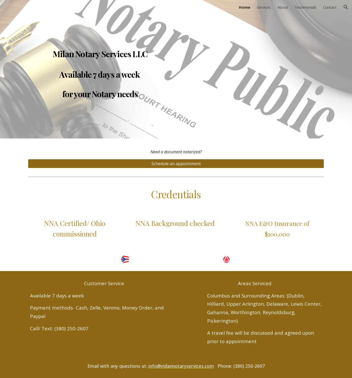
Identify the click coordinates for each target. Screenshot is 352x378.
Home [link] (244, 7)
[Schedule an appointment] (176, 164)
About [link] (282, 7)
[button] (346, 7)
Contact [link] (330, 7)
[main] (100, 69)
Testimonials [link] (305, 7)
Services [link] (264, 7)
